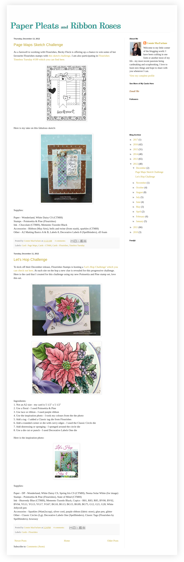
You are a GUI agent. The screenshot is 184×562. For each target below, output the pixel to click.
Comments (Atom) (36, 546)
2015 (136, 149)
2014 (136, 154)
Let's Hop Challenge (30, 259)
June (138, 202)
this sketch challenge (59, 55)
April (139, 211)
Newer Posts (20, 540)
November (141, 183)
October (140, 187)
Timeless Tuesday (77, 245)
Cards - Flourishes (60, 245)
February (140, 216)
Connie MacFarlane (157, 43)
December (141, 168)
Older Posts (112, 540)
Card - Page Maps (29, 245)
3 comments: (60, 241)
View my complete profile (142, 75)
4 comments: (59, 527)
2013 (136, 159)
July (138, 197)
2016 (136, 144)
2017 (136, 139)
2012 (136, 164)
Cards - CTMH (44, 245)
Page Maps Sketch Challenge (38, 45)
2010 (136, 232)
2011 (136, 227)
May (138, 207)
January (140, 221)
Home (67, 540)
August (139, 192)
